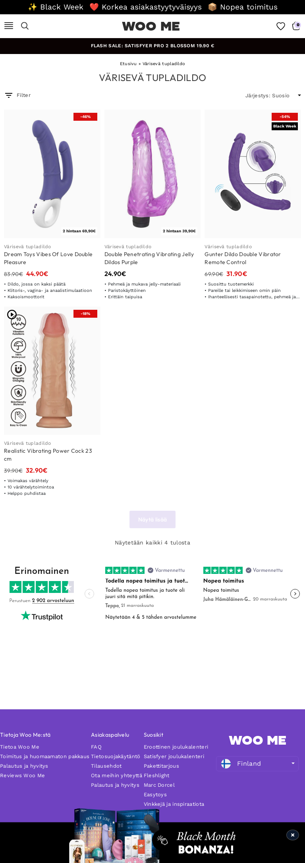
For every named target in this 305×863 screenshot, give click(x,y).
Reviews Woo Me (22, 775)
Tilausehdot (106, 766)
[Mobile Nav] (9, 26)
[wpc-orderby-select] (273, 96)
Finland (241, 763)
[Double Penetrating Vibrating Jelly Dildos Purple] (152, 174)
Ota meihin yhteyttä (116, 775)
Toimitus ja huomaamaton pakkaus (44, 756)
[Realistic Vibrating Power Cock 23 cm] (52, 371)
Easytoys (155, 794)
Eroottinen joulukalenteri (176, 747)
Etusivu (128, 63)
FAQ (96, 747)
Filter (17, 95)
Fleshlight (157, 775)
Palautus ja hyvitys (24, 766)
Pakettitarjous (161, 766)
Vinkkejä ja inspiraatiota (174, 804)
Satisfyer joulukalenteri (174, 756)
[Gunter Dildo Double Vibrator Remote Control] (253, 174)
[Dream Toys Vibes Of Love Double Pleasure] (52, 174)
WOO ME (151, 26)
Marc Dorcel (159, 785)
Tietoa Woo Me (19, 747)
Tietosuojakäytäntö (115, 756)
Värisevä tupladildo (27, 246)
